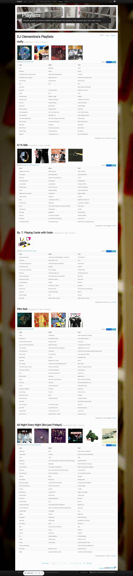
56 (77, 563)
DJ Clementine (25, 61)
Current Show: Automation (52, 572)
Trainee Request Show (33, 165)
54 (70, 563)
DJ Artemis (24, 165)
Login (110, 1)
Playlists (61, 1)
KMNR (19, 2)
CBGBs (32, 61)
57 (80, 563)
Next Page (88, 563)
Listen (20, 572)
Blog (25, 1)
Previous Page (45, 563)
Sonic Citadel (33, 251)
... (67, 563)
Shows (107, 35)
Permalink (113, 138)
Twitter (114, 62)
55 (73, 563)
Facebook (109, 62)
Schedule (31, 1)
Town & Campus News (45, 1)
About (66, 1)
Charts (54, 1)
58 (83, 563)
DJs (36, 1)
